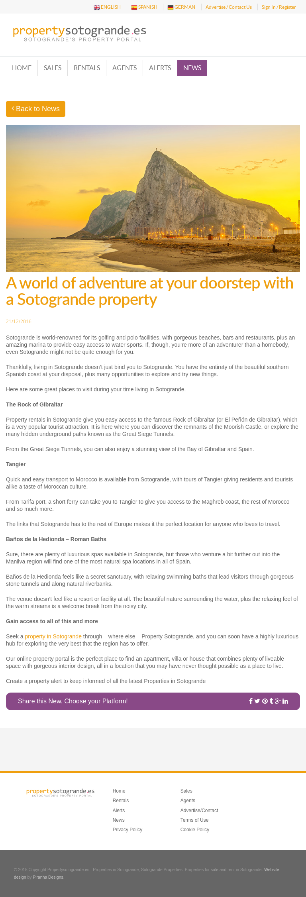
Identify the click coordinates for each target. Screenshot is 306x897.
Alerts (160, 67)
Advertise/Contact (199, 810)
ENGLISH (107, 7)
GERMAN (181, 7)
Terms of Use (194, 820)
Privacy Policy (128, 829)
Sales (52, 67)
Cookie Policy (195, 829)
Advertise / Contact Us (229, 7)
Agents (124, 67)
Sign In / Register (279, 7)
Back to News (36, 109)
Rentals (87, 67)
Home (21, 67)
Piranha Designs (48, 877)
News (192, 67)
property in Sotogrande (53, 636)
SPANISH (144, 7)
